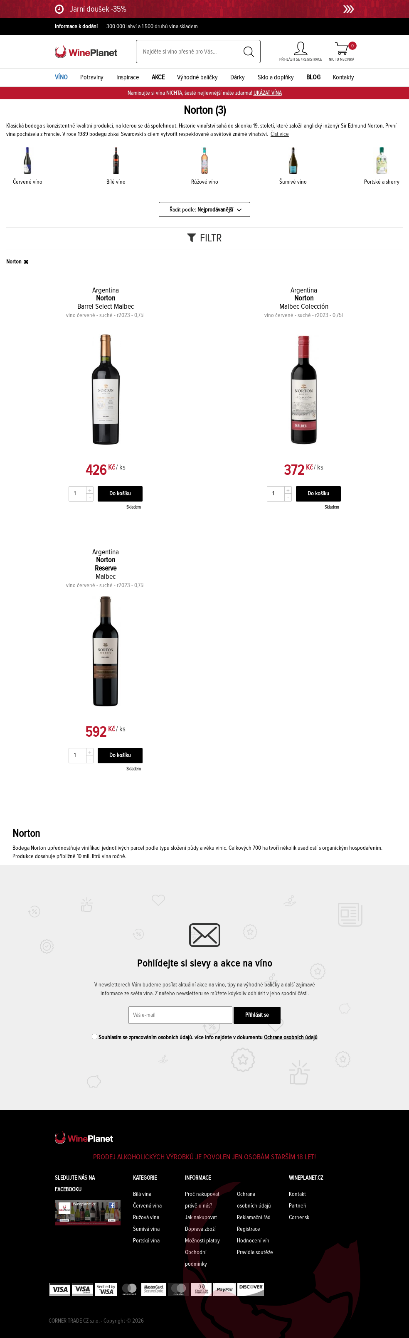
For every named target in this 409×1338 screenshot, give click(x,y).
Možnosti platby (202, 1241)
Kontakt (297, 1194)
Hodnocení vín (253, 1241)
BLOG (313, 77)
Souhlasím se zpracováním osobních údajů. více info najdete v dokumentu (205, 1037)
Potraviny (91, 77)
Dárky (237, 77)
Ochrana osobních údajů (291, 1037)
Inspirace (127, 77)
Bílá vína (142, 1194)
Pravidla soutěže (255, 1252)
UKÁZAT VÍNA (268, 93)
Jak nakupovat (201, 1217)
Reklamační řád (254, 1217)
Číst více (280, 134)
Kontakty (343, 77)
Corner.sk (299, 1217)
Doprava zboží (200, 1229)
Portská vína (146, 1241)
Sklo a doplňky (276, 77)
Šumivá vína (146, 1229)
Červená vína (147, 1206)
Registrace (248, 1229)
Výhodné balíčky (197, 77)
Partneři (297, 1206)
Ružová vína (146, 1217)
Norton (14, 262)
